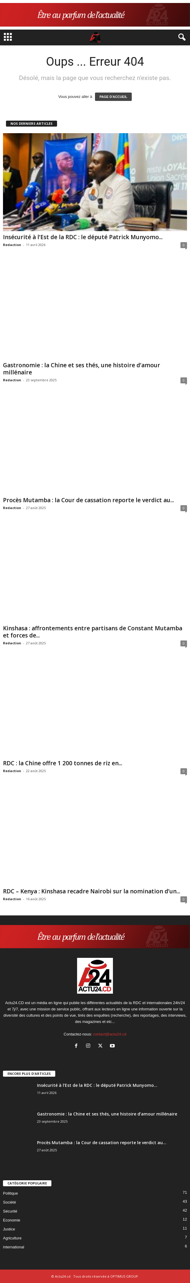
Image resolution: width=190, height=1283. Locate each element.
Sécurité (10, 1211)
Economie (11, 1220)
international (13, 1247)
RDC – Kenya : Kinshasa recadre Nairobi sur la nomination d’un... (91, 891)
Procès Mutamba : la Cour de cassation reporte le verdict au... (88, 500)
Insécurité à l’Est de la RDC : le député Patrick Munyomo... (83, 237)
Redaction (12, 244)
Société (9, 1202)
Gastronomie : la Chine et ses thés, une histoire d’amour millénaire (81, 368)
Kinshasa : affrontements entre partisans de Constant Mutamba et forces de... (92, 631)
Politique (10, 1193)
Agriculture (12, 1238)
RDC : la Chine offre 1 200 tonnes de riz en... (62, 763)
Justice (9, 1229)
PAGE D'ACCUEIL (113, 97)
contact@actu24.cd (109, 1034)
